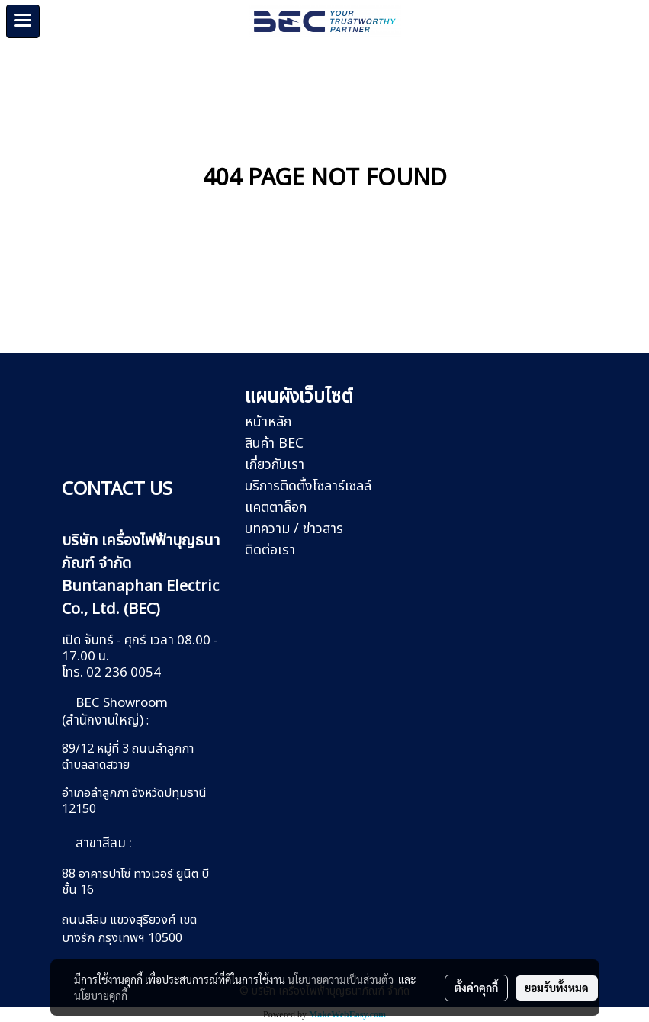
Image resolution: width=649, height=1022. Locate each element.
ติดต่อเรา (270, 550)
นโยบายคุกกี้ (100, 995)
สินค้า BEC (274, 443)
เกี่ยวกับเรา (274, 465)
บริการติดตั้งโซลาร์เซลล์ (308, 486)
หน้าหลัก (268, 422)
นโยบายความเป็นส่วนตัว (341, 979)
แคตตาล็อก (276, 507)
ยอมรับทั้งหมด (557, 988)
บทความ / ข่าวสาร (294, 529)
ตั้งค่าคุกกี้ (476, 988)
